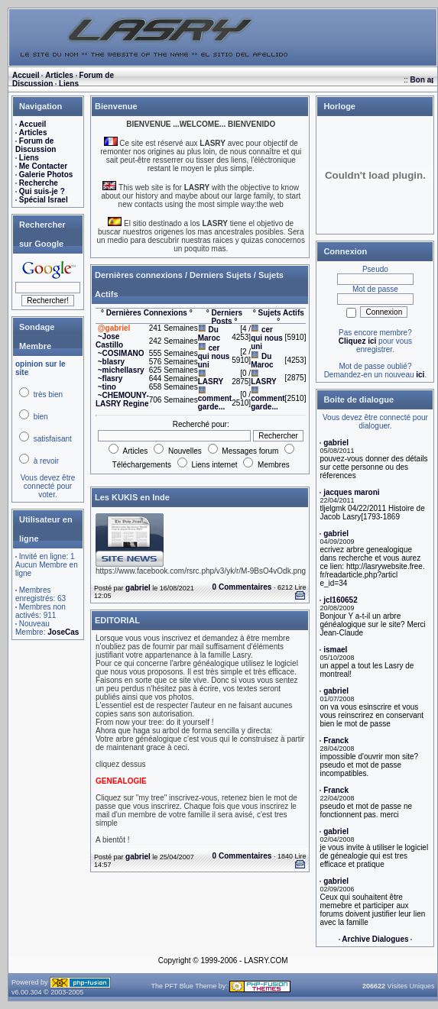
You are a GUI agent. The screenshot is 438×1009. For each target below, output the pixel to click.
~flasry (110, 378)
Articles (59, 75)
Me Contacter (43, 166)
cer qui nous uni (214, 356)
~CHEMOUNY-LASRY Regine (122, 399)
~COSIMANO (121, 353)
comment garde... (215, 402)
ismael (335, 649)
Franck (336, 740)
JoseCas (63, 632)
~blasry (111, 361)
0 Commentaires (242, 587)
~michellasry (121, 370)
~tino (107, 387)
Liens (69, 83)
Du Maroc (209, 333)
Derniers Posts (226, 317)
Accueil (26, 75)
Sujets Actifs (281, 313)
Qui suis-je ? (42, 191)
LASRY (211, 381)
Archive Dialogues (375, 939)
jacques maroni (351, 492)
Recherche (38, 183)
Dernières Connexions (146, 313)
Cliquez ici (357, 341)
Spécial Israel (43, 200)
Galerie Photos (46, 174)
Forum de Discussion (35, 145)
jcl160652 (340, 600)
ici (420, 374)
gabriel (138, 588)
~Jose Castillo (109, 340)
